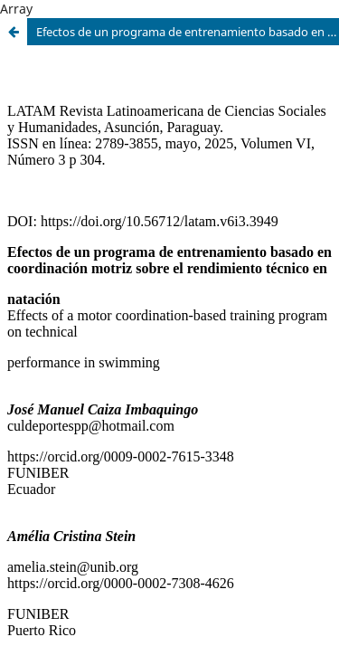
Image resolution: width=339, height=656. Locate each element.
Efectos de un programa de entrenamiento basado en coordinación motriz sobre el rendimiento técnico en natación (187, 32)
